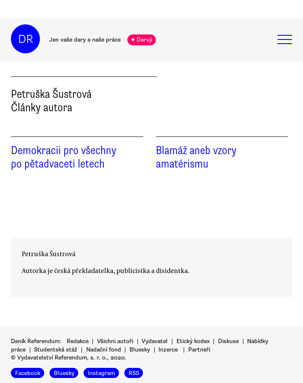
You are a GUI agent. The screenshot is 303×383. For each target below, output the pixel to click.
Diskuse (228, 341)
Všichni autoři (115, 341)
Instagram (101, 373)
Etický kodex (193, 341)
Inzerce (168, 349)
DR (25, 39)
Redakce (78, 341)
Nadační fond (103, 349)
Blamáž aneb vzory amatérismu (196, 157)
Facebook (27, 373)
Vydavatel (155, 341)
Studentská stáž (55, 349)
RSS (134, 373)
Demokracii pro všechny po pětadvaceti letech (63, 157)
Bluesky (139, 349)
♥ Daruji (141, 39)
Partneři (199, 349)
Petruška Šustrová (49, 253)
